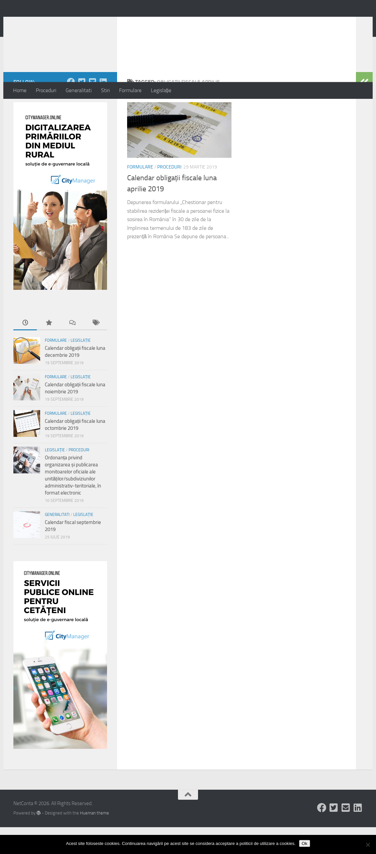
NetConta (41, 23)
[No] (367, 844)
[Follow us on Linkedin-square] (103, 109)
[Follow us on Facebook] (71, 109)
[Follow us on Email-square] (92, 109)
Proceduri (46, 90)
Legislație (161, 90)
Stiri (105, 90)
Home (19, 90)
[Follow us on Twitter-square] (82, 109)
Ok (304, 843)
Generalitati (79, 90)
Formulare (130, 90)
